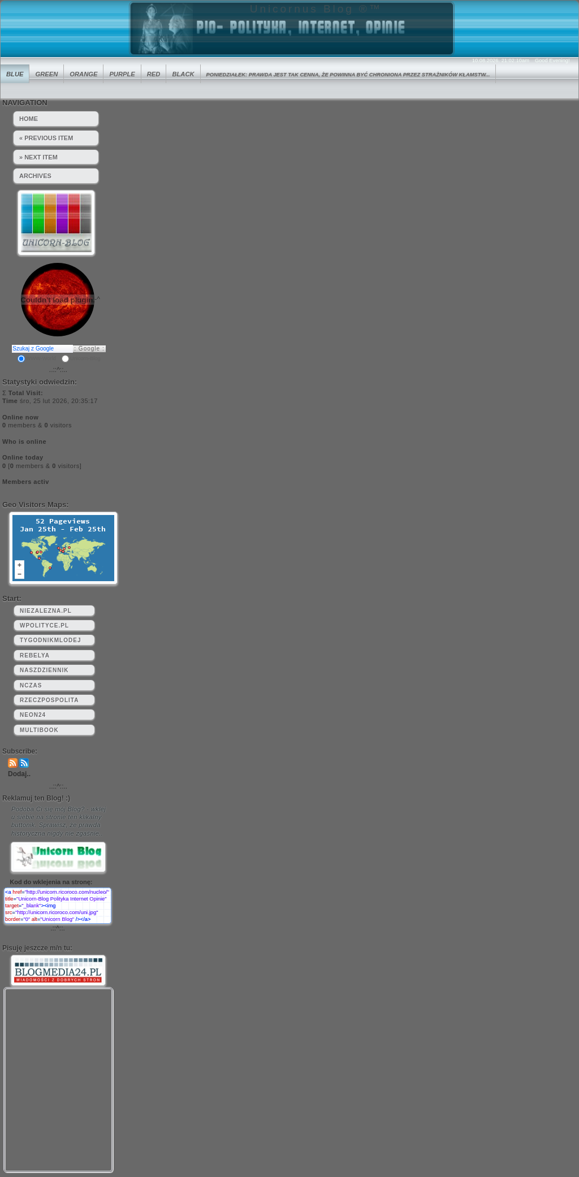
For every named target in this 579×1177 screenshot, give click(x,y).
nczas (31, 685)
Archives (35, 175)
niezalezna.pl (46, 611)
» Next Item (38, 157)
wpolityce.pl (44, 625)
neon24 (33, 715)
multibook (39, 730)
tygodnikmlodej (50, 640)
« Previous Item (46, 138)
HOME (28, 118)
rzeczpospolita (49, 700)
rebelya (35, 655)
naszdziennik (44, 670)
